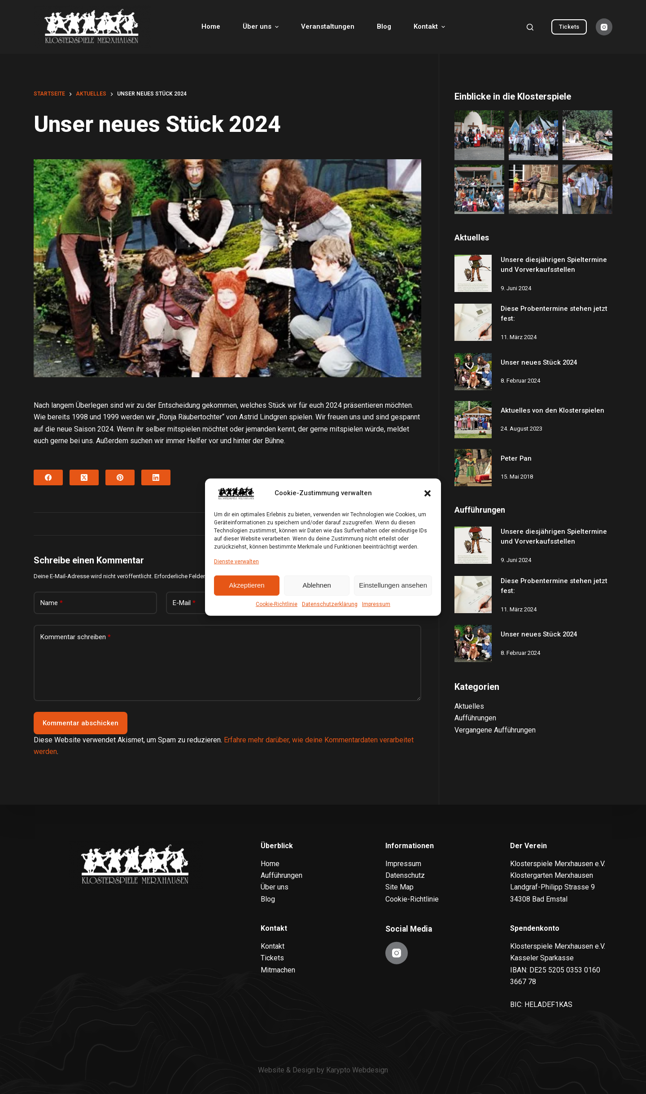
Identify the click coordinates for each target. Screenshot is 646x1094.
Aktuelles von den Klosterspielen (552, 410)
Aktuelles (469, 706)
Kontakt (272, 946)
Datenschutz (405, 875)
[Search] (530, 27)
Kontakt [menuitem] (430, 26)
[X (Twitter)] (84, 477)
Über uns (274, 887)
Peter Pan (516, 458)
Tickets (569, 26)
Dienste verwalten (236, 561)
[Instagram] (604, 26)
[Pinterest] (120, 477)
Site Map (399, 887)
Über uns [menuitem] (262, 26)
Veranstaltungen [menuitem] (327, 26)
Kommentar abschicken (80, 723)
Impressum (376, 604)
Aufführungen (475, 718)
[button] (427, 493)
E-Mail (184, 603)
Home (270, 863)
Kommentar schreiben (75, 637)
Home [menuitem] (210, 26)
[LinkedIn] (155, 477)
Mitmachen (278, 969)
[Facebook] (48, 477)
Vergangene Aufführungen (495, 730)
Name (51, 603)
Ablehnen (316, 585)
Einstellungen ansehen (393, 585)
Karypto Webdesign (357, 1070)
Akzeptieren (246, 585)
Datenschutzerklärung (330, 604)
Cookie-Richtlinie (276, 604)
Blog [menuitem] (384, 26)
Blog (268, 898)
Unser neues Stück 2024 (539, 362)
